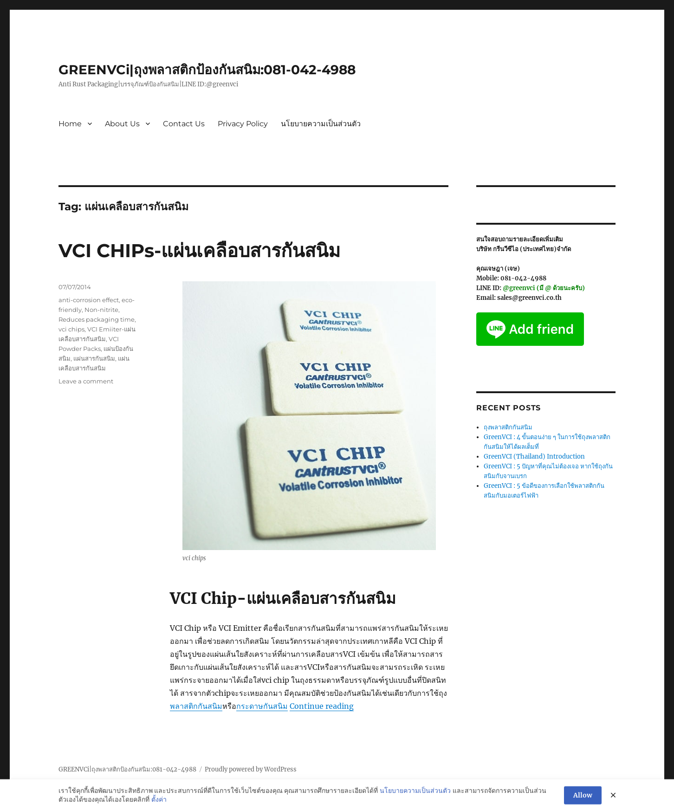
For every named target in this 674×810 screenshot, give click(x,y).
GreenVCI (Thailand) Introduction (534, 456)
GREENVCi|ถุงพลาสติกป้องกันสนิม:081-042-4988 (207, 70)
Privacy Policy (243, 123)
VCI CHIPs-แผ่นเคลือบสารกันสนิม (199, 250)
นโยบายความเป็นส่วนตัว (321, 123)
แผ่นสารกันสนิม (94, 358)
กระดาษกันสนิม (262, 706)
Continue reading (322, 706)
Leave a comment (85, 381)
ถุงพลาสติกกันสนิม (508, 427)
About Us (122, 123)
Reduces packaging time (96, 319)
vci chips (71, 329)
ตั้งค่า (159, 804)
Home (70, 123)
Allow (582, 800)
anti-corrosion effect (88, 300)
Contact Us (184, 123)
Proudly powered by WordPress (251, 769)
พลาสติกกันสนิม (196, 706)
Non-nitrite (101, 309)
